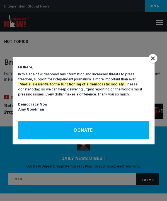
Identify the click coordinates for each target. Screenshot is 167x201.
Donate (83, 130)
